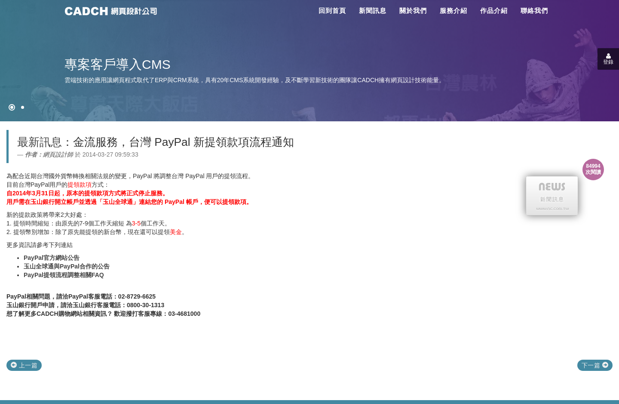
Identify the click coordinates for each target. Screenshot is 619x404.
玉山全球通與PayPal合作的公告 (67, 266)
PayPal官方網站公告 (52, 257)
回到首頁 (332, 10)
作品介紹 (494, 10)
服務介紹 (453, 10)
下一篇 (595, 365)
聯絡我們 (534, 10)
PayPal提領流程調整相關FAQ (64, 274)
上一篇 (24, 365)
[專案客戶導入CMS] (22, 107)
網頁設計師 (58, 154)
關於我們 (413, 10)
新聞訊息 (372, 10)
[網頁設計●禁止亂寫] (12, 107)
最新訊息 (39, 142)
